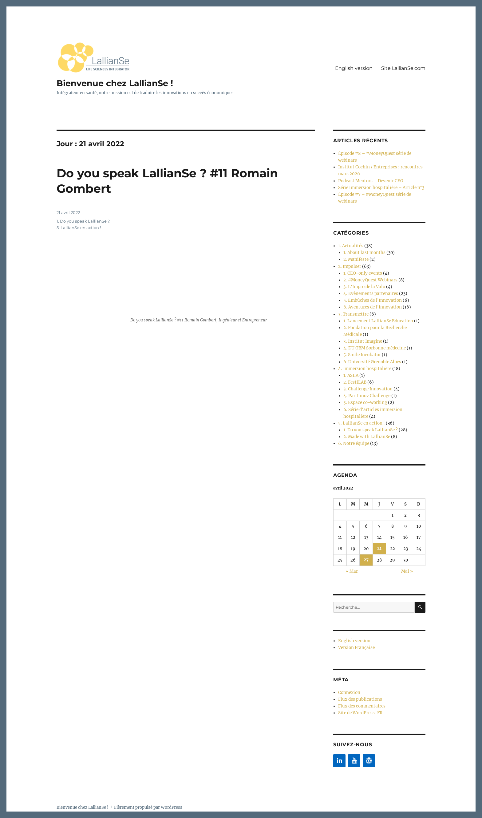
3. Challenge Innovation (366, 378)
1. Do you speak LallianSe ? (83, 220)
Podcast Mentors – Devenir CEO (369, 179)
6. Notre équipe (353, 430)
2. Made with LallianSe (365, 424)
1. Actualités (349, 243)
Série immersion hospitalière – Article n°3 (379, 185)
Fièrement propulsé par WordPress (148, 791)
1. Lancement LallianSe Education (376, 314)
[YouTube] (354, 744)
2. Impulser (349, 262)
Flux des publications (359, 684)
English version (354, 68)
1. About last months (363, 249)
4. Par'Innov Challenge (365, 385)
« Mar (352, 557)
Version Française (355, 633)
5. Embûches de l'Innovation (371, 294)
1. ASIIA (350, 366)
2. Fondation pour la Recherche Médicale (383, 320)
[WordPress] (369, 744)
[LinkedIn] (339, 744)
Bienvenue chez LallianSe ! (116, 83)
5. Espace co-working (364, 391)
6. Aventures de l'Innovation (371, 301)
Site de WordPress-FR (359, 696)
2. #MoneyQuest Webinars (369, 275)
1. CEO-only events (361, 269)
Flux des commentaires (361, 690)
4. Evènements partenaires (369, 288)
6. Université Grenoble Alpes (371, 353)
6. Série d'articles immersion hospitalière (383, 398)
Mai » (407, 557)
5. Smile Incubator (361, 346)
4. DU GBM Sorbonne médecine (374, 340)
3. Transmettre (352, 307)
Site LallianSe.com (403, 68)
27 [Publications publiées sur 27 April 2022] (366, 546)
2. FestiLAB (354, 372)
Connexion (349, 677)
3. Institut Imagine (361, 333)
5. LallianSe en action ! (79, 227)
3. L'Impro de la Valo (363, 281)
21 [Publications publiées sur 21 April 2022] (379, 535)
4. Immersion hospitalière (363, 359)
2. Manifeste (355, 256)
